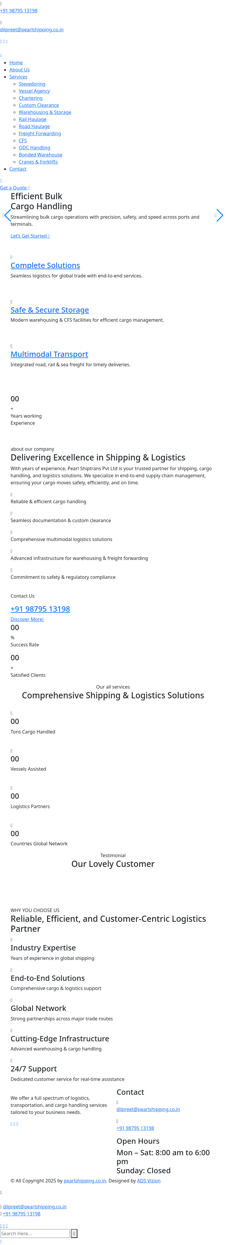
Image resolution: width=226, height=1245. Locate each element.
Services (18, 76)
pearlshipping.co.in (85, 1180)
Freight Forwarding (40, 133)
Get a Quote (15, 187)
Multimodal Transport (49, 354)
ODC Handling (34, 147)
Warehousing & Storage (45, 112)
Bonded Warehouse (40, 154)
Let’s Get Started (30, 236)
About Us (19, 69)
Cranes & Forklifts (38, 162)
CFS (23, 140)
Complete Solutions (45, 265)
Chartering (31, 98)
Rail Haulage (32, 119)
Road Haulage (34, 126)
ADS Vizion (149, 1180)
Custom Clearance (39, 105)
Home (16, 62)
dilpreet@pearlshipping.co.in (32, 29)
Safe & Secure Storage (50, 310)
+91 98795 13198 (18, 10)
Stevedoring (32, 84)
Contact (17, 169)
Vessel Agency (34, 91)
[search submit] (74, 1233)
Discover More (27, 619)
